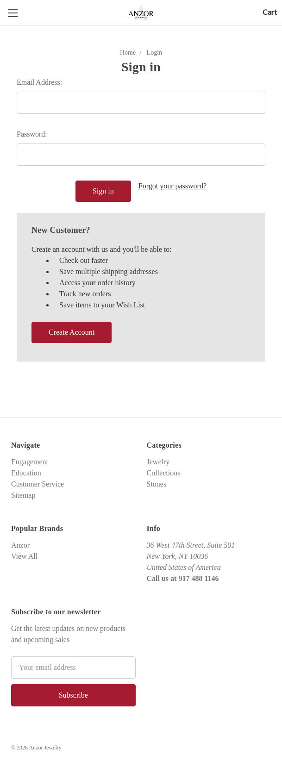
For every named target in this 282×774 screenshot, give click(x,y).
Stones (157, 484)
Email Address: (39, 82)
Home (128, 52)
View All (24, 556)
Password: (32, 134)
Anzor (20, 545)
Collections (164, 473)
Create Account (71, 332)
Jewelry (158, 462)
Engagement (29, 462)
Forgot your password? (172, 186)
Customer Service (37, 484)
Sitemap (23, 495)
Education (26, 473)
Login (154, 52)
